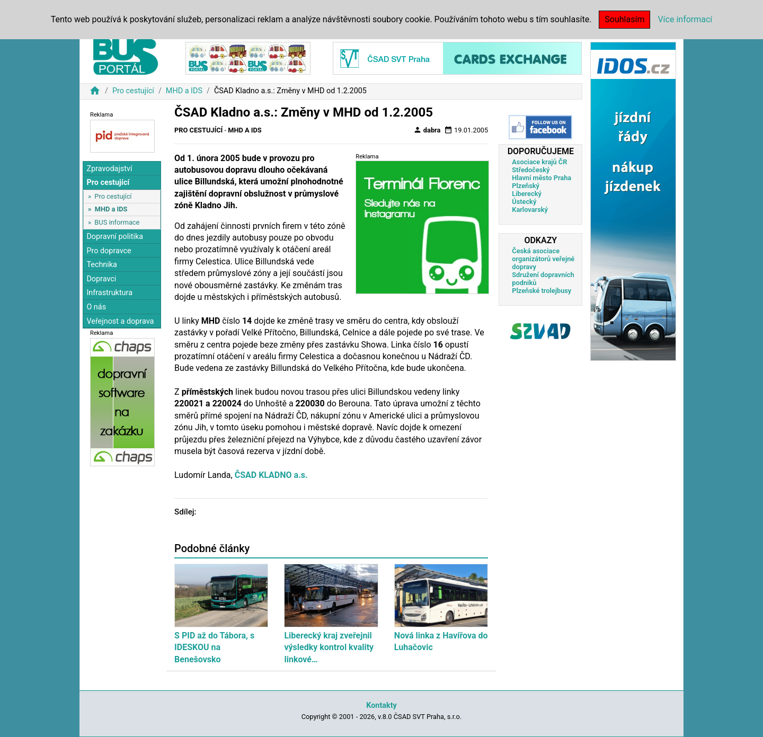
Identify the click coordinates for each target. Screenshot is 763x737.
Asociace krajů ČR (539, 162)
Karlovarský (530, 210)
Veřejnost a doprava (120, 321)
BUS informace (116, 222)
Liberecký (526, 194)
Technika (101, 264)
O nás (96, 307)
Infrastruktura (109, 292)
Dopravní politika (114, 236)
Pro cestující (133, 90)
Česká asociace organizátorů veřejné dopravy (543, 259)
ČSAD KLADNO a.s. (270, 475)
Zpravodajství (109, 168)
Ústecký (524, 202)
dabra (427, 130)
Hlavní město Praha (541, 178)
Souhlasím (624, 19)
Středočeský (530, 170)
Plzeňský (525, 186)
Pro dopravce (108, 250)
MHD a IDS (184, 90)
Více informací (685, 19)
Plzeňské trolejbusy (541, 291)
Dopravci (101, 278)
